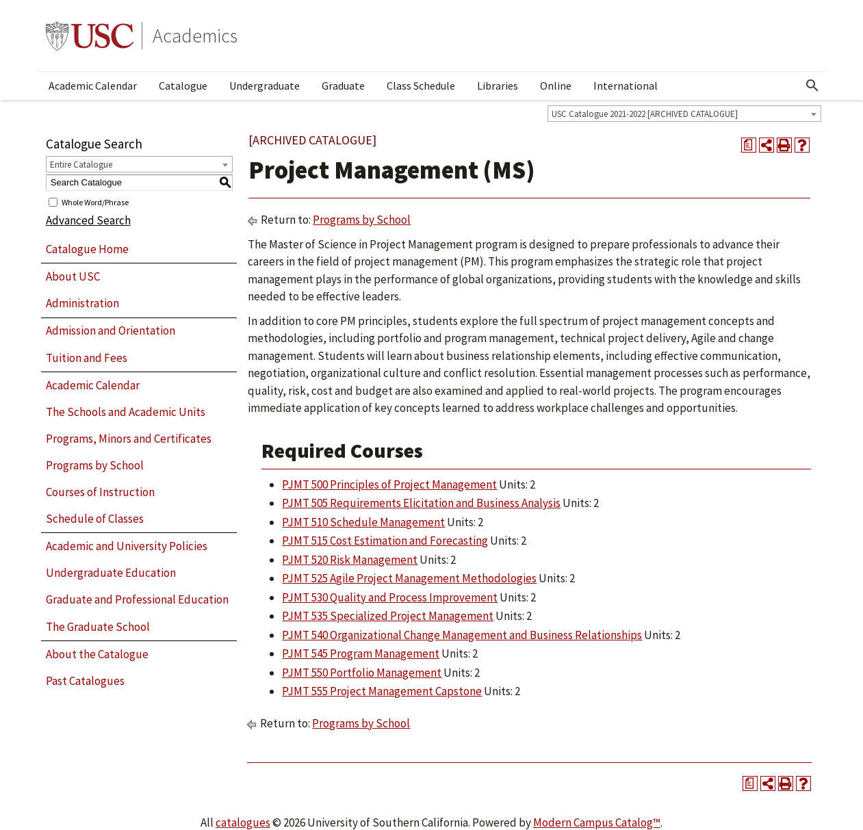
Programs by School (95, 465)
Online (555, 85)
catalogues (243, 822)
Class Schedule (421, 85)
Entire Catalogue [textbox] (81, 164)
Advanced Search (88, 220)
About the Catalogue (97, 654)
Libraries (497, 85)
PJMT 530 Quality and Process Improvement (390, 597)
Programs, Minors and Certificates (128, 438)
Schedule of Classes (95, 518)
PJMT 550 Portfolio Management (361, 672)
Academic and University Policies (126, 546)
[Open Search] (812, 85)
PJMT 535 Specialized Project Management (387, 615)
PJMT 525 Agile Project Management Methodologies (409, 578)
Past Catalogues (85, 680)
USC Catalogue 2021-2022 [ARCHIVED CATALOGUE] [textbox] (645, 114)
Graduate (343, 85)
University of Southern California (89, 36)
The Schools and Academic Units (125, 411)
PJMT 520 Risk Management (349, 559)
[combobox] (684, 113)
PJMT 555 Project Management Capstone (382, 691)
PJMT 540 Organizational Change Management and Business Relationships (462, 635)
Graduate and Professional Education (137, 599)
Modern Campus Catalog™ (596, 822)
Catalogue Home (87, 249)
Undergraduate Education (111, 572)
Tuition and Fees (86, 357)
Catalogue (183, 85)
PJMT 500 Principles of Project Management (389, 484)
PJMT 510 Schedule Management (363, 522)
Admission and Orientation (110, 330)
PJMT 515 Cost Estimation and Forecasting (385, 540)
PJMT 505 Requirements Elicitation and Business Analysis (421, 502)
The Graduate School (98, 626)
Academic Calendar (93, 85)
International (625, 85)
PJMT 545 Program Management (360, 653)
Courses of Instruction (100, 492)
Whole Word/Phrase (95, 201)
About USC (73, 276)
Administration (82, 303)
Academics (195, 35)
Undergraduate (264, 85)
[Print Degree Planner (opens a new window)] (748, 145)
